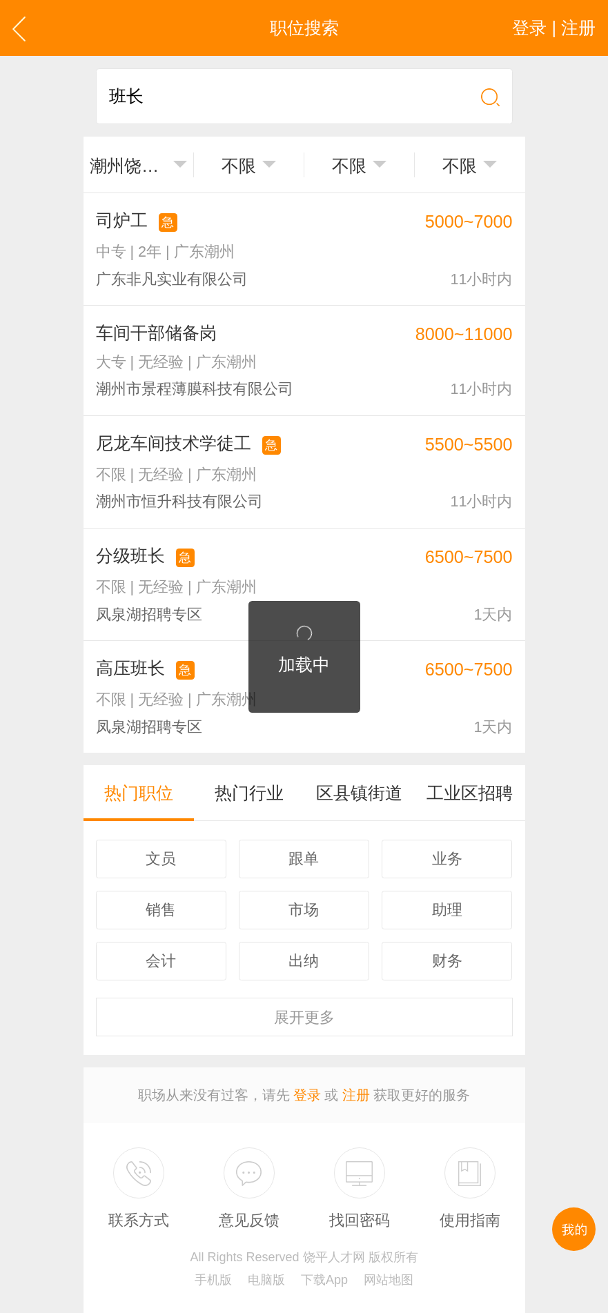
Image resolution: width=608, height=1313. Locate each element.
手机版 (213, 1280)
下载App (324, 1280)
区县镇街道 (359, 792)
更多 (304, 1017)
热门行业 (249, 792)
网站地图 (388, 1280)
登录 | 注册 (554, 27)
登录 (307, 1095)
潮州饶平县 (128, 165)
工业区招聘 (469, 792)
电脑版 (266, 1280)
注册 (356, 1095)
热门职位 (138, 792)
